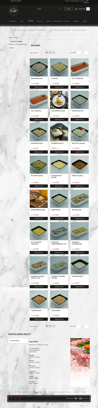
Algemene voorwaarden (13, 403)
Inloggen (68, 9)
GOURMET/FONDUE (58, 21)
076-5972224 (32, 351)
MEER (85, 21)
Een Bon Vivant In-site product (64, 403)
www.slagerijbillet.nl (34, 348)
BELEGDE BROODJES (30, 21)
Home (10, 37)
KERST (21, 21)
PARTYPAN (49, 21)
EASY (87, 405)
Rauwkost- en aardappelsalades (18, 44)
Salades (11, 47)
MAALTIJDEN (40, 21)
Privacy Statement (22, 403)
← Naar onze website (15, 1)
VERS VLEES (67, 21)
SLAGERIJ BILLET (15, 340)
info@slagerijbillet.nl (34, 350)
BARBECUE (76, 21)
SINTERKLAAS (12, 21)
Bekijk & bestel (39, 87)
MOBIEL (81, 405)
